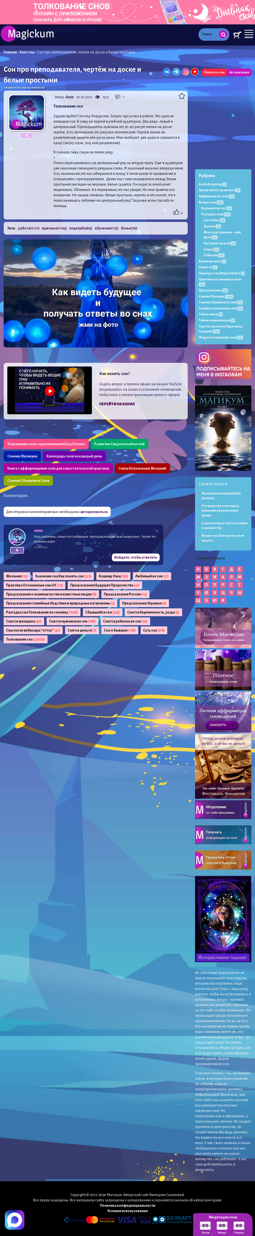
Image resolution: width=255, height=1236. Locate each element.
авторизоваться (94, 512)
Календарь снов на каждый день (74, 456)
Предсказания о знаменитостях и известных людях (51, 594)
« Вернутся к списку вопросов (24, 87)
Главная (10, 52)
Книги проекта (212, 261)
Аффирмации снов (217, 196)
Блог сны (27, 52)
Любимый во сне (152, 576)
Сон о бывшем (120, 630)
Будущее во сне (216, 208)
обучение (106, 228)
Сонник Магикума (22, 456)
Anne (70, 97)
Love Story (214, 220)
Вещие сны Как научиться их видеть (223, 538)
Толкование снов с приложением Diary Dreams (46, 444)
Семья (211, 249)
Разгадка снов (216, 214)
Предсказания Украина (144, 603)
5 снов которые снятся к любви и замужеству (225, 526)
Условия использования (127, 1211)
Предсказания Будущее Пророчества (105, 585)
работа (28, 228)
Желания (17, 576)
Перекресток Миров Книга (222, 273)
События (214, 255)
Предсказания (213, 290)
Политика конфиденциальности (127, 1205)
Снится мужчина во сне (72, 621)
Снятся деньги (82, 630)
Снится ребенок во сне (125, 621)
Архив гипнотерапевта (219, 190)
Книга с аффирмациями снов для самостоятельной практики (58, 468)
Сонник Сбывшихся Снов (28, 481)
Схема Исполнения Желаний (142, 468)
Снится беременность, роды (153, 612)
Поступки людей (220, 243)
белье (129, 228)
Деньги (212, 226)
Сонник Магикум (216, 296)
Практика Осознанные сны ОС (34, 585)
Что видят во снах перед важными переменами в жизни (220, 510)
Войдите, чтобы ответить (135, 557)
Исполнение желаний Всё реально (221, 496)
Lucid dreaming (212, 184)
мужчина (54, 228)
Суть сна (154, 630)
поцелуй (80, 228)
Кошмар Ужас (113, 576)
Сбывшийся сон (102, 612)
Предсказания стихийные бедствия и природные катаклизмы (60, 603)
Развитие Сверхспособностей (119, 444)
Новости (208, 267)
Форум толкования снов (221, 337)
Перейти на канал (117, 404)
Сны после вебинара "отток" (33, 630)
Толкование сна (25, 639)
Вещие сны (211, 202)
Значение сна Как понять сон (63, 576)
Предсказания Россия (125, 594)
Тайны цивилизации (217, 320)
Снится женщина (24, 621)
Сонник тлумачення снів (221, 308)
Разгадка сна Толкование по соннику (42, 612)
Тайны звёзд (211, 314)
